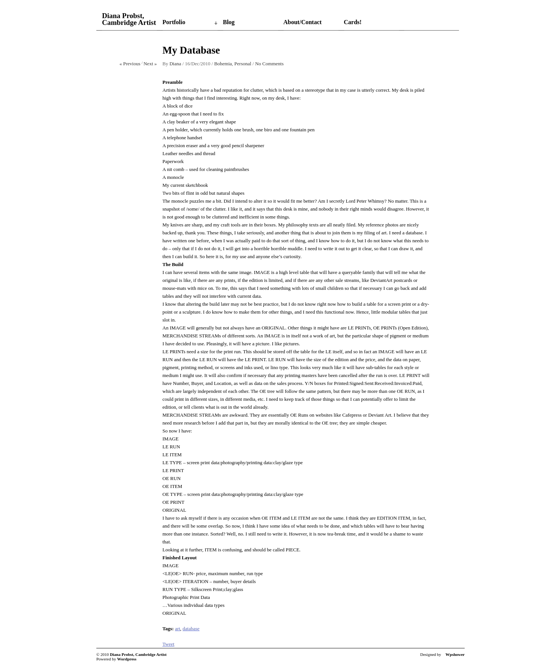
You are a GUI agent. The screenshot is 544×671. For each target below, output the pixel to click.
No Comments (269, 63)
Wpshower (455, 654)
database (190, 628)
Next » (150, 63)
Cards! (353, 22)
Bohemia (223, 63)
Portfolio (173, 22)
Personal (242, 63)
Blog (229, 22)
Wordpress (126, 659)
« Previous (129, 63)
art (177, 628)
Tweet (168, 644)
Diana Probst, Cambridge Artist (129, 19)
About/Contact (302, 22)
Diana (175, 63)
